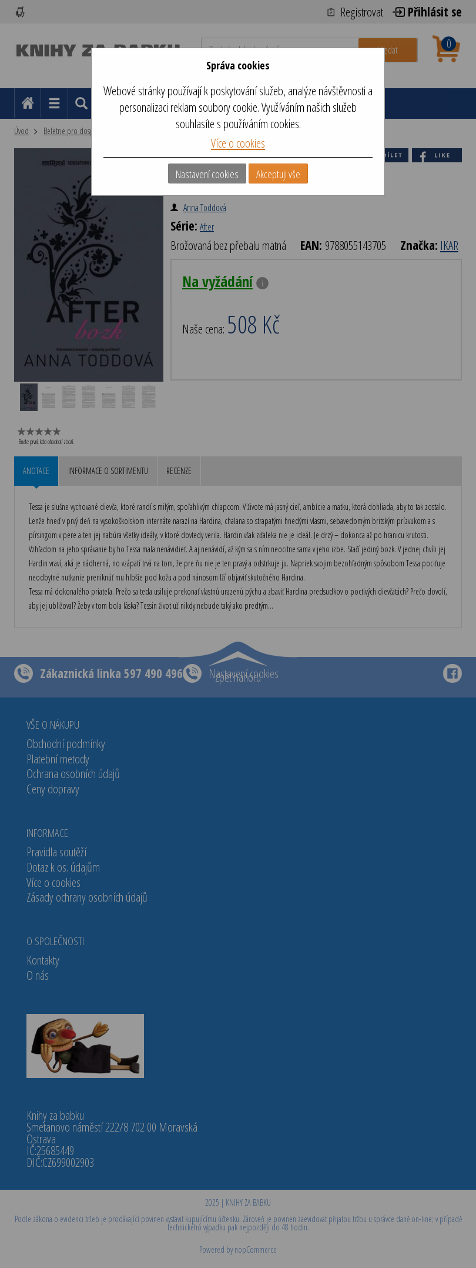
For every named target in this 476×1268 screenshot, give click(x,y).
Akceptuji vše (278, 174)
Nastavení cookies (207, 174)
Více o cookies (238, 143)
